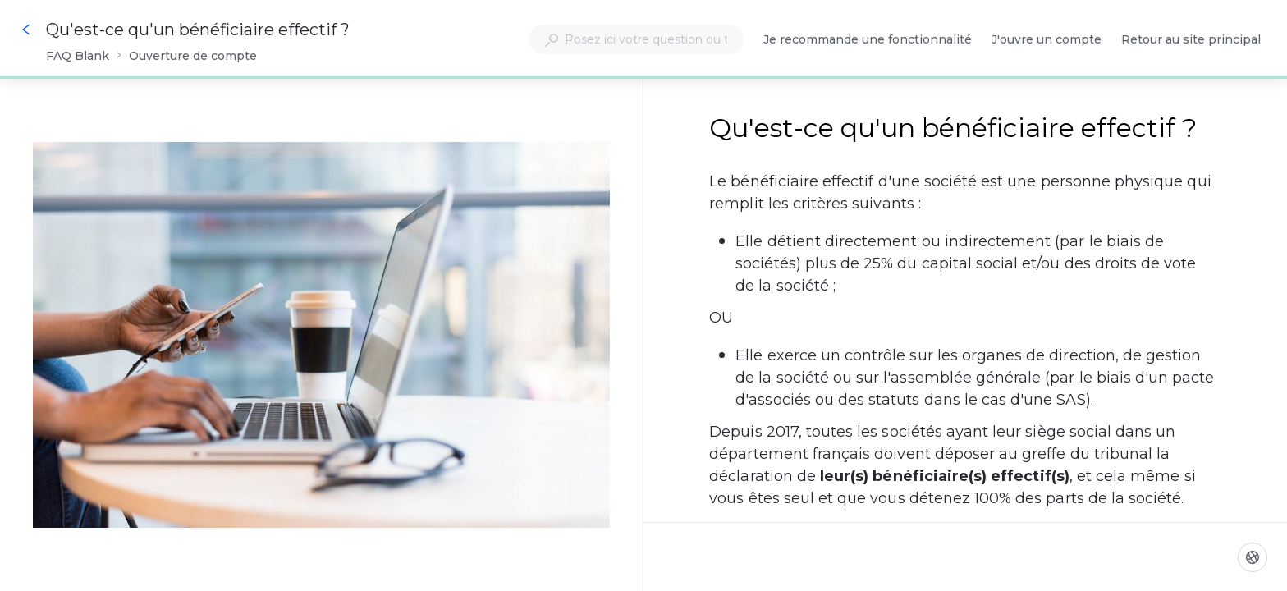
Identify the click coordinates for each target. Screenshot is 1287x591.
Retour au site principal (1191, 40)
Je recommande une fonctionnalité (867, 40)
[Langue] (1252, 557)
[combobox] (636, 39)
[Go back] (26, 29)
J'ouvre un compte (1047, 40)
